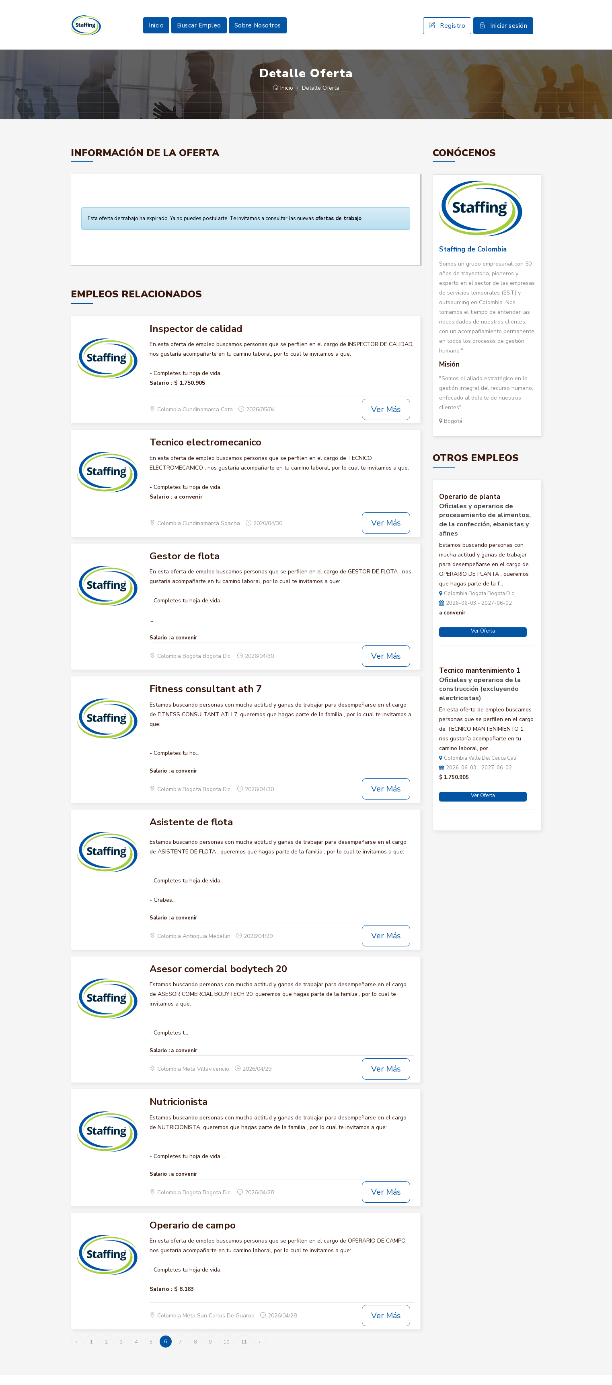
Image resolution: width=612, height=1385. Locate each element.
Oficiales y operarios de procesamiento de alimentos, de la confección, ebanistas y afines (485, 529)
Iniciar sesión (503, 31)
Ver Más (386, 419)
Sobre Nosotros (257, 30)
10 (226, 1352)
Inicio (156, 30)
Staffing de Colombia (473, 259)
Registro (447, 31)
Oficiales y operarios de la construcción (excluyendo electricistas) (480, 699)
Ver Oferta (483, 640)
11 (244, 1352)
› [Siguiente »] (259, 1352)
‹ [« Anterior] (76, 1352)
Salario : (161, 392)
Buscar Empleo (199, 30)
